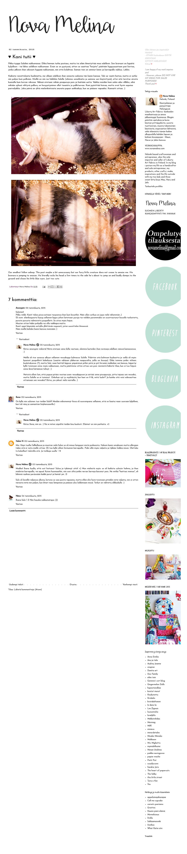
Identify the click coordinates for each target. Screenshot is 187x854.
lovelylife (151, 715)
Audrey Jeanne (154, 664)
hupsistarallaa (154, 688)
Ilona (18, 397)
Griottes (151, 808)
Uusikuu (150, 825)
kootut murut (153, 691)
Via (149, 784)
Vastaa (19, 333)
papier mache (153, 757)
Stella (150, 818)
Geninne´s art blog (156, 681)
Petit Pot (151, 760)
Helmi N (19, 441)
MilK (149, 726)
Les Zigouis (152, 709)
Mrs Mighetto (154, 743)
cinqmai (151, 667)
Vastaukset (24, 339)
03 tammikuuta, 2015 (42, 465)
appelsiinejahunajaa (156, 797)
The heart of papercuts (158, 771)
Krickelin (151, 698)
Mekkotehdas (153, 719)
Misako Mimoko (154, 736)
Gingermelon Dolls (156, 684)
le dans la (151, 705)
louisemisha (152, 712)
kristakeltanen (154, 702)
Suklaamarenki (154, 821)
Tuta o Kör (152, 781)
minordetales (153, 733)
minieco (150, 729)
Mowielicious (153, 815)
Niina (18, 496)
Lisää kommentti (17, 511)
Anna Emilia (153, 657)
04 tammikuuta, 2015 (31, 496)
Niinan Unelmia (154, 750)
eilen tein (151, 677)
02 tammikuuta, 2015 (35, 308)
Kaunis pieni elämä (156, 811)
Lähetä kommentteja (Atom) (28, 590)
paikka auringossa (155, 753)
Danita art (152, 671)
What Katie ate (154, 828)
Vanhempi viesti (130, 585)
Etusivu (73, 585)
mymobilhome (153, 746)
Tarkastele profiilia (154, 186)
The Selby (151, 774)
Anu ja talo (152, 660)
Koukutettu (152, 695)
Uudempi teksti (16, 585)
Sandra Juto (153, 767)
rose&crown (152, 764)
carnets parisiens (155, 804)
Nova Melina (29, 345)
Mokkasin (151, 740)
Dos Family (152, 674)
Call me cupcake (155, 801)
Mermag (151, 722)
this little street (154, 777)
